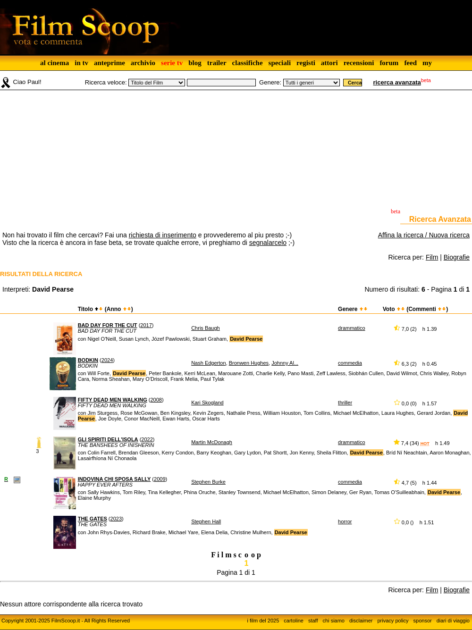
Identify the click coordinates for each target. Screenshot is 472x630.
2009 (159, 479)
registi (305, 63)
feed (410, 63)
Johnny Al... (284, 363)
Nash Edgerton (208, 363)
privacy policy (393, 620)
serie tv (172, 63)
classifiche (247, 63)
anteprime (109, 63)
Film (432, 257)
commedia (350, 363)
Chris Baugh (205, 328)
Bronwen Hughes (249, 363)
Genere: (270, 82)
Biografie (457, 257)
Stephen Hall (206, 521)
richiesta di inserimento (162, 235)
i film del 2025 (263, 620)
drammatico (351, 328)
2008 (155, 400)
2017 (146, 325)
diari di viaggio (453, 620)
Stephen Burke (208, 482)
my (427, 63)
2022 (146, 439)
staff (313, 620)
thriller (345, 402)
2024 (107, 360)
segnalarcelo (268, 242)
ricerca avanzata (397, 82)
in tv (81, 63)
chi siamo (334, 620)
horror (345, 521)
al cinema (54, 63)
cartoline (293, 620)
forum (388, 63)
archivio (143, 63)
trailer (217, 63)
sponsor (422, 620)
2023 (116, 518)
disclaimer (361, 620)
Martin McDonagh (211, 442)
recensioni (359, 63)
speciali (280, 63)
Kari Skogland (207, 402)
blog (195, 63)
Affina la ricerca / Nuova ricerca (424, 235)
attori (329, 63)
